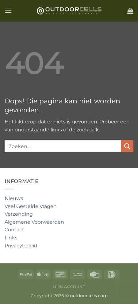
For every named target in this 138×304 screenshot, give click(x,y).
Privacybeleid (21, 246)
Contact (14, 230)
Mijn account (69, 286)
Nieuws (14, 198)
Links (11, 238)
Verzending (19, 214)
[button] (8, 10)
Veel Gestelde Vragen (31, 206)
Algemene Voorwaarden (34, 222)
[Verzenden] (127, 146)
